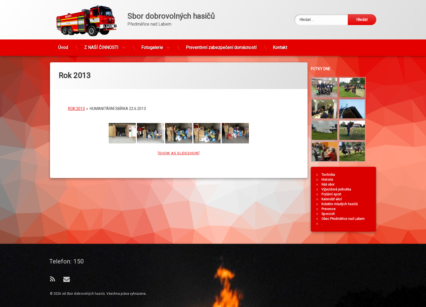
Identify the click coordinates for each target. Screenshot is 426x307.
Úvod (63, 45)
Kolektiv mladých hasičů (342, 204)
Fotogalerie (152, 45)
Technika (330, 175)
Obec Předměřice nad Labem (345, 219)
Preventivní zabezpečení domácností (221, 45)
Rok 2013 (76, 104)
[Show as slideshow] (178, 148)
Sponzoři (330, 214)
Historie (330, 180)
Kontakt (280, 45)
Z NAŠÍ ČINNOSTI (101, 45)
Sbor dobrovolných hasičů (86, 294)
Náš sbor (330, 184)
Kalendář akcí (334, 199)
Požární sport (334, 194)
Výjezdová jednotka (338, 189)
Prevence (331, 209)
